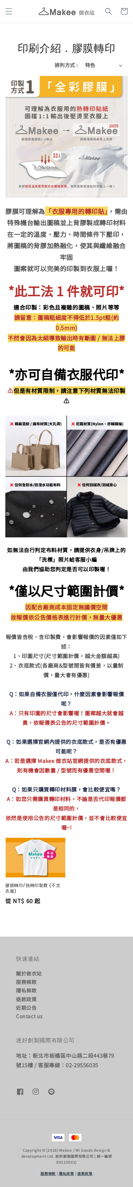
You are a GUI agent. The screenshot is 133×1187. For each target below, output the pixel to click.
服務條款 (26, 981)
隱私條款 (26, 990)
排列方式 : (66, 64)
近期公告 (26, 1007)
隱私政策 (66, 1173)
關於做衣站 (29, 973)
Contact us (29, 1016)
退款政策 (26, 999)
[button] (9, 11)
